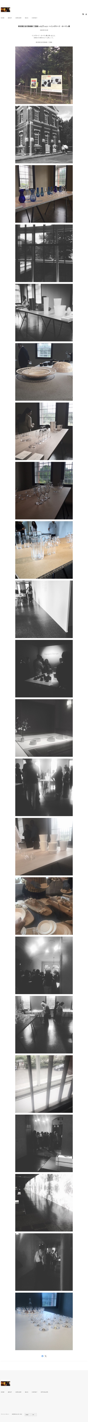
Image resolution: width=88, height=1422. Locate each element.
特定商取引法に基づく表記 (18, 1414)
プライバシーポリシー (5, 1414)
